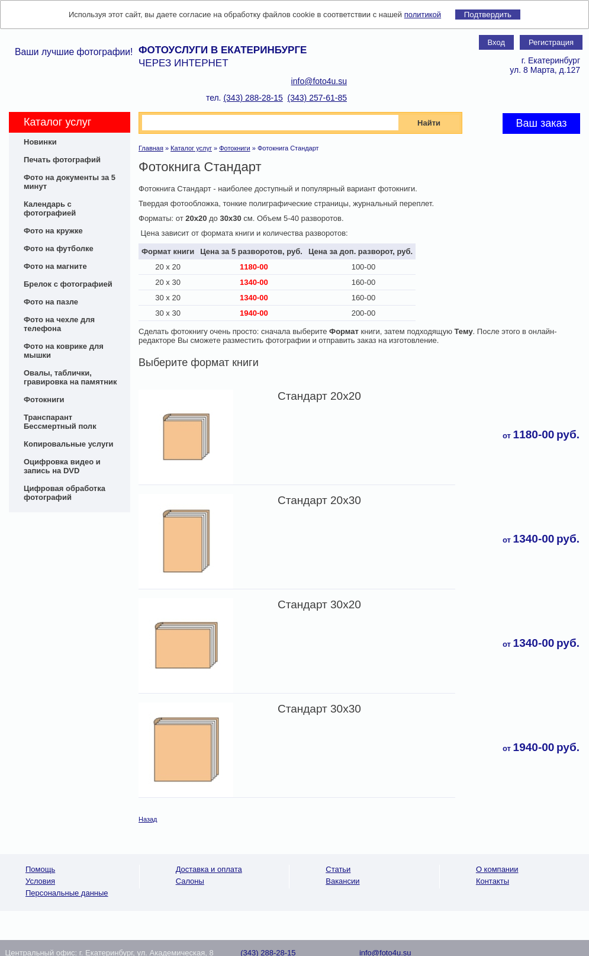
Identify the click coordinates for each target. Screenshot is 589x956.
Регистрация (551, 42)
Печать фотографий (62, 159)
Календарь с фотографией (50, 208)
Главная (151, 148)
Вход (496, 42)
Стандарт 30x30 (319, 708)
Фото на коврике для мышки (64, 351)
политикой (422, 14)
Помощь (40, 869)
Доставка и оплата (209, 869)
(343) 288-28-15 (252, 97)
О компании (497, 869)
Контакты (492, 881)
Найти (428, 122)
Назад (148, 819)
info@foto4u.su (319, 81)
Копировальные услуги (69, 443)
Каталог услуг (191, 148)
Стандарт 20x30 (319, 500)
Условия (40, 881)
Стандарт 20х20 (319, 396)
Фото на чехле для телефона (59, 324)
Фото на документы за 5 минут (69, 182)
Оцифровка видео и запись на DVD (62, 466)
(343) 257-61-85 (317, 97)
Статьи (338, 869)
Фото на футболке (59, 248)
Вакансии (342, 881)
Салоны (190, 881)
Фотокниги (44, 399)
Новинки (40, 141)
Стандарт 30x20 (319, 604)
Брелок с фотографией (68, 284)
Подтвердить (487, 14)
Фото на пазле (51, 301)
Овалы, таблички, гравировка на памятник (70, 377)
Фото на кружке (53, 230)
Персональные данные (66, 892)
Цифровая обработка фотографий (64, 493)
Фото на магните (55, 266)
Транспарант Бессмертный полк (60, 422)
